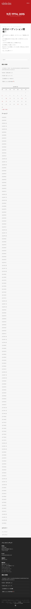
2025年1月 (4, 155)
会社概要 (19, 602)
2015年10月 (4, 484)
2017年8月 (4, 419)
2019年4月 (4, 360)
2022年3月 (4, 256)
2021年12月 (4, 265)
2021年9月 (4, 274)
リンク (11, 603)
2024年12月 (4, 158)
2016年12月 (4, 443)
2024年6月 (4, 176)
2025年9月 (4, 132)
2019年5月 (4, 357)
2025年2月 (4, 152)
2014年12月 (4, 514)
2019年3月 (4, 363)
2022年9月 (4, 238)
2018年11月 (4, 375)
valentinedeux (17, 26)
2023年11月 (4, 197)
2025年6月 (4, 141)
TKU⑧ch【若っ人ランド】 (7, 75)
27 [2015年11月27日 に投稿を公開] (17, 104)
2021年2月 (4, 295)
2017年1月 (4, 440)
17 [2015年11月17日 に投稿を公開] (6, 101)
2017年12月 (4, 407)
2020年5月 (4, 321)
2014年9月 (4, 523)
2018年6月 (4, 389)
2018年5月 (4, 392)
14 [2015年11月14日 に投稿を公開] (21, 98)
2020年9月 (4, 309)
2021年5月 (4, 286)
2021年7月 (4, 280)
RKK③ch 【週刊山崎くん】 (7, 72)
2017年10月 (4, 413)
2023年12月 (4, 194)
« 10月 (3, 109)
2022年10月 (4, 235)
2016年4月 (4, 466)
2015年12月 (4, 478)
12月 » (6, 109)
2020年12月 (4, 301)
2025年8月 (4, 135)
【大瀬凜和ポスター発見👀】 (8, 78)
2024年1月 (4, 191)
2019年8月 (4, 348)
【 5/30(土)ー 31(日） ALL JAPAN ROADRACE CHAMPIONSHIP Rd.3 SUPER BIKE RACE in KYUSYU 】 (15, 69)
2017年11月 (4, 410)
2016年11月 (4, 446)
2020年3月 (4, 327)
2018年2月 (4, 401)
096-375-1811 (4, 559)
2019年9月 (4, 345)
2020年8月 (4, 312)
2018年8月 (4, 384)
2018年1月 (4, 404)
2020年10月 (4, 307)
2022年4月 (4, 253)
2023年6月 (4, 212)
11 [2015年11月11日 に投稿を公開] (10, 98)
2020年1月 (4, 333)
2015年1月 (4, 511)
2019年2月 (4, 366)
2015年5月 (4, 499)
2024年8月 (4, 170)
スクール (14, 602)
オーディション (8, 602)
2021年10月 (4, 271)
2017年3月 (4, 434)
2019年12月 (4, 336)
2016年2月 (4, 472)
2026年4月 (4, 120)
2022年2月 (4, 259)
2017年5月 (4, 428)
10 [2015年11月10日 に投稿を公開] (6, 98)
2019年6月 (4, 354)
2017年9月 (4, 416)
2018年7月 (4, 387)
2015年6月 (4, 496)
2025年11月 (4, 126)
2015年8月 (4, 490)
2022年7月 (4, 244)
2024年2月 (4, 188)
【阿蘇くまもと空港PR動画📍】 (8, 81)
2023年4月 (4, 218)
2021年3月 (4, 292)
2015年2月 (4, 508)
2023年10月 (4, 200)
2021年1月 (4, 298)
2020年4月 (4, 324)
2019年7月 (4, 351)
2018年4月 (4, 395)
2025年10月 (4, 129)
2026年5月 (4, 117)
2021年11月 (4, 268)
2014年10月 (4, 520)
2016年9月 (4, 452)
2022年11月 (4, 232)
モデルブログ (4, 534)
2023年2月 (4, 224)
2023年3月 (4, 221)
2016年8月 (4, 455)
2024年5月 (4, 179)
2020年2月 (4, 330)
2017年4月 (4, 431)
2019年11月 (4, 339)
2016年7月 (4, 458)
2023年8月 (4, 206)
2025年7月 (4, 138)
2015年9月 (4, 487)
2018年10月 (4, 378)
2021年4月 (4, 289)
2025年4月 (4, 147)
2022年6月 (4, 247)
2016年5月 (4, 464)
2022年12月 (4, 230)
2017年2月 (4, 437)
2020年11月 (4, 304)
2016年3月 (4, 469)
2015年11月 (4, 481)
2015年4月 (4, 502)
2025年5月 (4, 144)
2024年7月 (4, 173)
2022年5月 (4, 250)
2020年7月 (4, 315)
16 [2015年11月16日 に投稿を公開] (2, 101)
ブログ (3, 602)
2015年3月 (4, 505)
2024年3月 (4, 185)
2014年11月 (4, 517)
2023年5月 (4, 215)
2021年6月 (4, 283)
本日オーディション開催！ (13, 30)
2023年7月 (4, 209)
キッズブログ (4, 531)
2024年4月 (4, 182)
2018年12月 (4, 372)
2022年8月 (4, 241)
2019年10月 (4, 342)
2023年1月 (4, 227)
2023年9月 (4, 203)
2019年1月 (4, 369)
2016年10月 (4, 449)
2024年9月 (4, 167)
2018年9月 (4, 381)
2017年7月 (4, 422)
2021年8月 (4, 277)
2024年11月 (4, 161)
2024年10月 (4, 164)
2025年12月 (4, 123)
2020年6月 (4, 318)
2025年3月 (4, 150)
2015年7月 (4, 493)
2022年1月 (4, 262)
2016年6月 (4, 461)
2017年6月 (4, 425)
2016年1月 (4, 475)
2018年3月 (4, 398)
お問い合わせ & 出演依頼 (18, 603)
